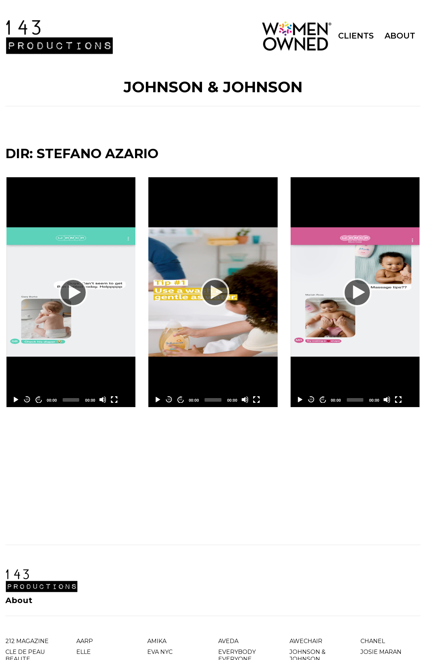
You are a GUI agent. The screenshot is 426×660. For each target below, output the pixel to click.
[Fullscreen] (114, 399)
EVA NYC (159, 651)
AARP (84, 641)
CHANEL (372, 641)
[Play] (71, 292)
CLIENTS (356, 36)
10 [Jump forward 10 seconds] (38, 399)
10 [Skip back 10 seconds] (26, 399)
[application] (71, 292)
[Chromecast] (125, 399)
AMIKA (156, 641)
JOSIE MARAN (381, 651)
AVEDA (228, 641)
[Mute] (102, 399)
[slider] (71, 400)
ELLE (83, 651)
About (18, 600)
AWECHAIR (306, 641)
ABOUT (400, 36)
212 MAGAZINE (27, 641)
